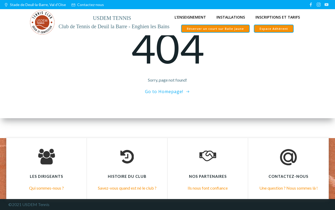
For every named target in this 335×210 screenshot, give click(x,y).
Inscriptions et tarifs (277, 17)
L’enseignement (190, 17)
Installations (230, 17)
